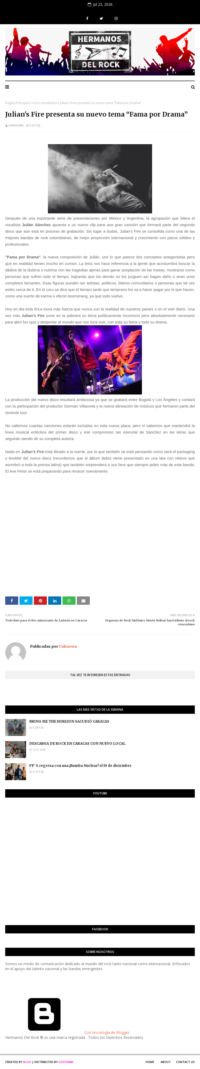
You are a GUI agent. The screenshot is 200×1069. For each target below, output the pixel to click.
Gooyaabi (66, 1062)
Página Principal (17, 103)
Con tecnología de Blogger (67, 1032)
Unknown (15, 125)
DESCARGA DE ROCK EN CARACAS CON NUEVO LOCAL (77, 743)
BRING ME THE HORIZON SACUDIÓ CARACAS (69, 721)
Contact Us (185, 1062)
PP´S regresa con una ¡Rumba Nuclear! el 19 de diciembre (80, 765)
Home (150, 1062)
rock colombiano (44, 103)
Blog (27, 1062)
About (166, 1062)
